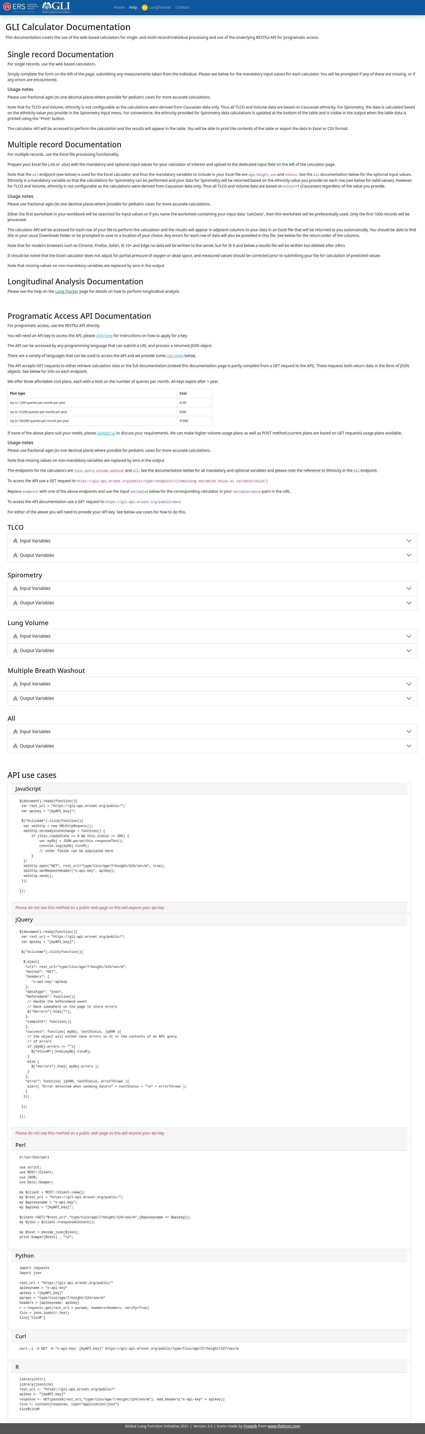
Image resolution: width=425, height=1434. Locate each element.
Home (119, 7)
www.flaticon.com (284, 1426)
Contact (182, 7)
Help (133, 7)
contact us (106, 432)
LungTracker (156, 7)
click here (104, 335)
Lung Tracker (66, 291)
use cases (174, 355)
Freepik (250, 1426)
